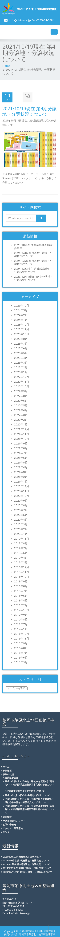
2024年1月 (21, 319)
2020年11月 (21, 490)
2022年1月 (21, 424)
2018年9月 (21, 581)
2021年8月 (21, 447)
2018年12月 (21, 566)
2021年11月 (21, 433)
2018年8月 (21, 585)
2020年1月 (21, 533)
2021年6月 (21, 457)
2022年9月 (21, 390)
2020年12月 (21, 485)
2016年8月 (21, 647)
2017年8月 (21, 619)
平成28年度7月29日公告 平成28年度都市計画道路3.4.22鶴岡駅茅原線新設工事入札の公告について (29, 808)
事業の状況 (8, 773)
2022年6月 (21, 400)
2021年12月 (21, 428)
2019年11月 (21, 538)
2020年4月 (21, 519)
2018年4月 (21, 600)
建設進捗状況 (11, 777)
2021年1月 (21, 481)
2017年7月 (21, 623)
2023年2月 (21, 367)
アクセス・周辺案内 (13, 827)
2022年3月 (21, 414)
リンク (6, 831)
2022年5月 (21, 405)
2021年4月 (21, 466)
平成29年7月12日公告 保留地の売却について (27, 794)
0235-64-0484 (45, 20)
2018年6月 (21, 595)
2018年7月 (21, 590)
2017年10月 (21, 609)
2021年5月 (21, 462)
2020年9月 (21, 500)
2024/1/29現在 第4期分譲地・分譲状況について (33, 270)
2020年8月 (21, 504)
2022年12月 (21, 376)
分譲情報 (7, 816)
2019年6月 (21, 552)
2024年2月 (21, 314)
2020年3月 (21, 524)
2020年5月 (21, 514)
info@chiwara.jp (20, 20)
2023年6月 (21, 347)
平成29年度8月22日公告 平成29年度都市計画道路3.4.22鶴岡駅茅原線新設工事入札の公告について (29, 784)
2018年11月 (21, 571)
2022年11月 (21, 381)
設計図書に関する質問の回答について (26, 790)
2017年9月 (21, 614)
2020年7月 (21, 509)
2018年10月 (21, 576)
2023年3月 (21, 362)
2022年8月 (21, 395)
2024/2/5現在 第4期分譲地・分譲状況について (33, 262)
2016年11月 (21, 638)
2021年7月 (21, 452)
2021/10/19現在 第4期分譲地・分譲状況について (29, 110)
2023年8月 (21, 338)
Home (6, 66)
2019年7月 (21, 547)
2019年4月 (21, 557)
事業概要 (7, 770)
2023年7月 (21, 343)
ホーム (6, 766)
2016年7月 (21, 652)
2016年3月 (21, 661)
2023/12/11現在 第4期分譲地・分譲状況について (33, 278)
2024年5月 (21, 309)
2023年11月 (21, 328)
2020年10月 (21, 495)
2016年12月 (21, 633)
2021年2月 (21, 476)
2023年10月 (21, 333)
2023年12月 (21, 324)
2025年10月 (21, 305)
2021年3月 (21, 471)
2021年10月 (21, 438)
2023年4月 (21, 357)
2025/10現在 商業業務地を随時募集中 (33, 246)
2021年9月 (21, 443)
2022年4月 (21, 409)
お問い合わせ (9, 824)
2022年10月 (21, 386)
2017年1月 (21, 628)
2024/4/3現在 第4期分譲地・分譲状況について (33, 254)
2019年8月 (21, 543)
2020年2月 (21, 528)
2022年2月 (21, 419)
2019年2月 (21, 562)
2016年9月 (21, 642)
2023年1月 (21, 371)
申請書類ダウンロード (14, 820)
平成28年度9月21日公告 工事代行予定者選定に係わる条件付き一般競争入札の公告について (29, 800)
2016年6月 (21, 657)
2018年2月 (21, 604)
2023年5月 (21, 352)
